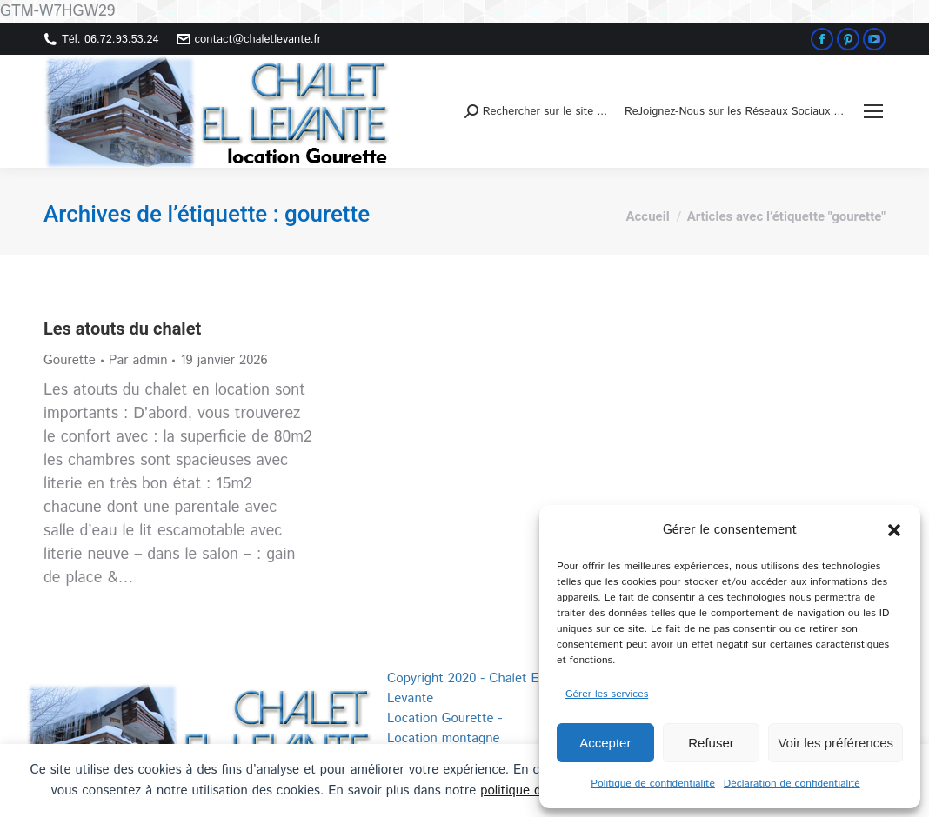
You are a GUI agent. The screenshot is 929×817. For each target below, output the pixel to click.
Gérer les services (606, 694)
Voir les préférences (835, 742)
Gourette (69, 360)
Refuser (711, 742)
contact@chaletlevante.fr (249, 39)
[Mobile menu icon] (873, 111)
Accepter (605, 742)
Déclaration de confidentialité (792, 783)
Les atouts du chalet (122, 328)
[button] (894, 530)
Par (138, 360)
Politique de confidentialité (653, 783)
